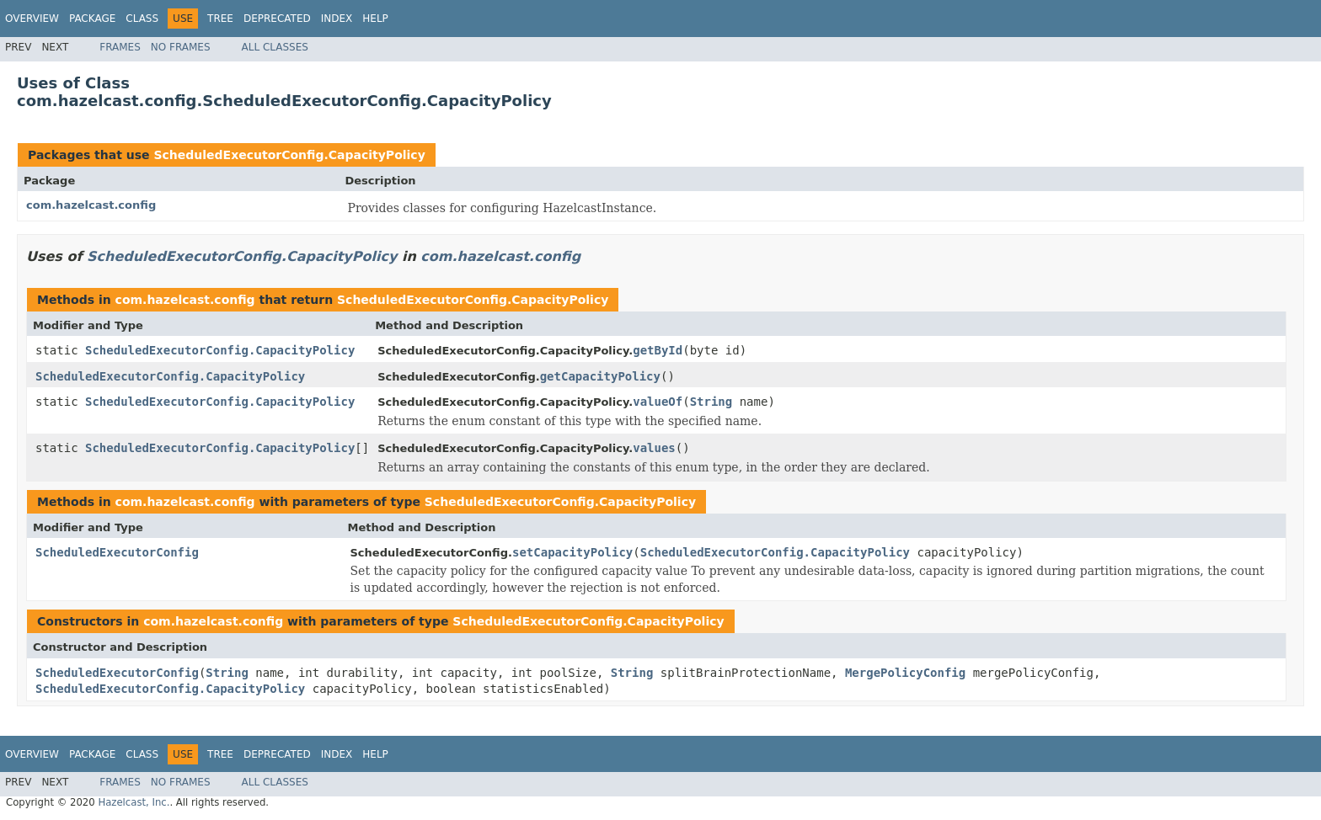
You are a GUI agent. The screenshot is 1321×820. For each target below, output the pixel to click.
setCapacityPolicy (572, 552)
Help (375, 18)
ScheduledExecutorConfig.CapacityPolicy (289, 155)
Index (337, 18)
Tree (220, 18)
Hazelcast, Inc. (133, 802)
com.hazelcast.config (91, 205)
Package (92, 18)
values (654, 448)
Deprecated (277, 18)
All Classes (275, 47)
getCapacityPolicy (600, 376)
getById (657, 350)
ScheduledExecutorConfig (117, 552)
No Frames (181, 47)
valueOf (657, 401)
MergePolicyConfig (905, 672)
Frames (120, 47)
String (711, 401)
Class (142, 18)
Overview (32, 18)
